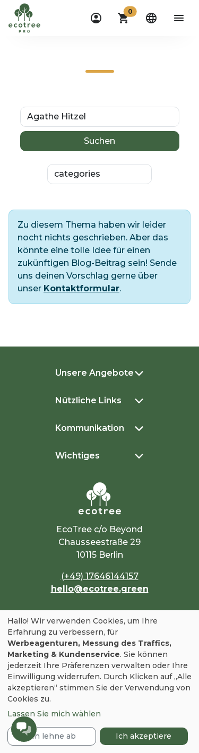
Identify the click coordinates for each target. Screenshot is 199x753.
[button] (123, 18)
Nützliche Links (88, 400)
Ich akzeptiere (143, 736)
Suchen (99, 141)
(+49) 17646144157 (100, 576)
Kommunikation (89, 428)
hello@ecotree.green (100, 589)
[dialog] (99, 681)
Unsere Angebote (94, 373)
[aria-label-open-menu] (179, 18)
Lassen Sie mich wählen (54, 714)
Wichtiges (77, 456)
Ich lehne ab (52, 736)
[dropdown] (96, 18)
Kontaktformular (81, 288)
